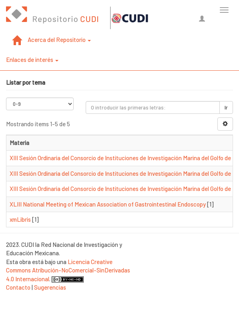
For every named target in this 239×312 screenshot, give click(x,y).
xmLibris (20, 219)
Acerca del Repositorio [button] (59, 39)
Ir (226, 107)
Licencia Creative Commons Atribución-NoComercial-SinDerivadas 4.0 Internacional (68, 270)
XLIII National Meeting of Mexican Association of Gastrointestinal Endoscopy (108, 204)
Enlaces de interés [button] (32, 59)
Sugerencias (50, 287)
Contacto (18, 287)
